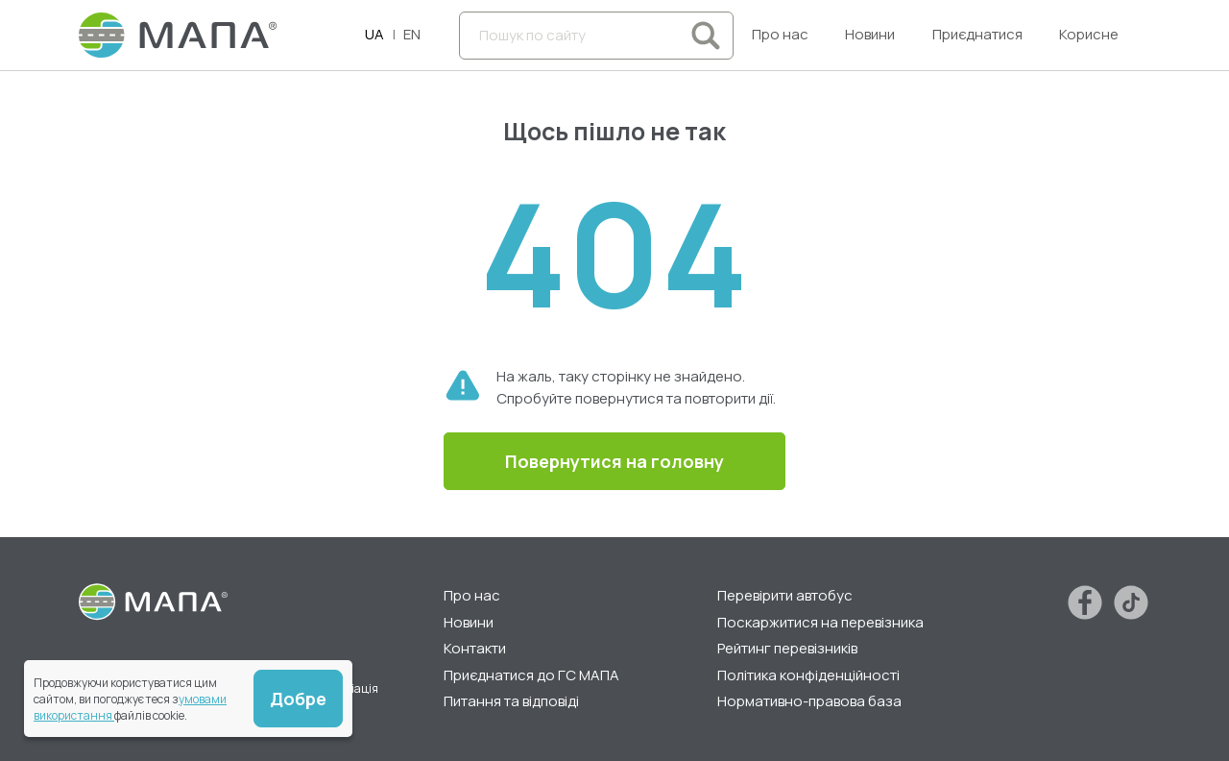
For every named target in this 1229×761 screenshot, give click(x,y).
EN (412, 34)
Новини (870, 34)
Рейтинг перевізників (787, 648)
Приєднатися (977, 34)
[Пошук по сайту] (596, 36)
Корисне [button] (1089, 34)
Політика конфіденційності (808, 675)
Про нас (780, 34)
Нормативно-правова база (809, 701)
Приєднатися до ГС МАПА (531, 675)
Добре (298, 698)
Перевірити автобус (785, 595)
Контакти (475, 648)
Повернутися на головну (614, 461)
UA (374, 34)
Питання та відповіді (511, 701)
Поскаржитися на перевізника (820, 622)
